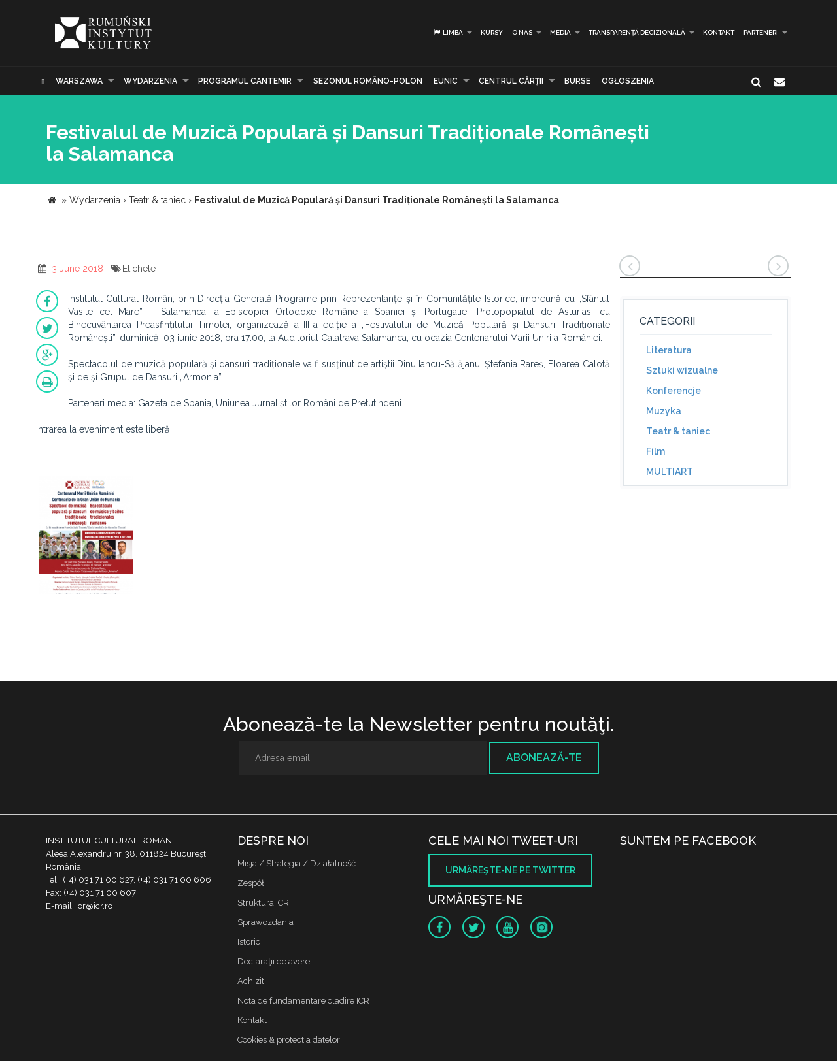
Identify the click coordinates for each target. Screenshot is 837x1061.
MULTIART (669, 471)
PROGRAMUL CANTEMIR (245, 81)
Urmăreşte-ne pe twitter (510, 870)
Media (560, 32)
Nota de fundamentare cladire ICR (303, 1000)
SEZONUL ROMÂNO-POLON (367, 81)
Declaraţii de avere (273, 961)
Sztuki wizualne (682, 370)
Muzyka (663, 411)
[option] (86, 536)
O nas (522, 32)
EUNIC (446, 81)
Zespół (250, 883)
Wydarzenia (150, 81)
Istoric (248, 942)
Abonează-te (544, 757)
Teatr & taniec (678, 431)
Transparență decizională (637, 32)
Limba (447, 32)
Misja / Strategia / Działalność (296, 863)
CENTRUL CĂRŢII (511, 81)
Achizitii (252, 981)
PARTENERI (760, 32)
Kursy (492, 32)
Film (655, 451)
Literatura (669, 350)
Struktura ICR (263, 902)
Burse (577, 81)
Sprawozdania (265, 922)
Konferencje (673, 390)
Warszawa (79, 81)
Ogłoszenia (628, 81)
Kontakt (718, 32)
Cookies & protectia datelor (288, 1040)
